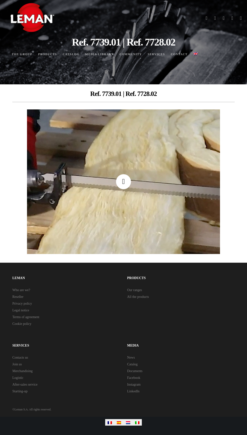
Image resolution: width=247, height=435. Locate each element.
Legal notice (20, 310)
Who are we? (21, 290)
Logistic (17, 378)
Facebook (133, 378)
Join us (17, 364)
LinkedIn (133, 391)
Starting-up (19, 391)
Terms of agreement (25, 317)
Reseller (17, 297)
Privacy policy (22, 303)
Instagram (134, 384)
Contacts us (20, 357)
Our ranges (134, 290)
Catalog (132, 364)
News (131, 357)
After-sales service (24, 384)
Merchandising (22, 371)
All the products (138, 297)
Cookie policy (21, 324)
